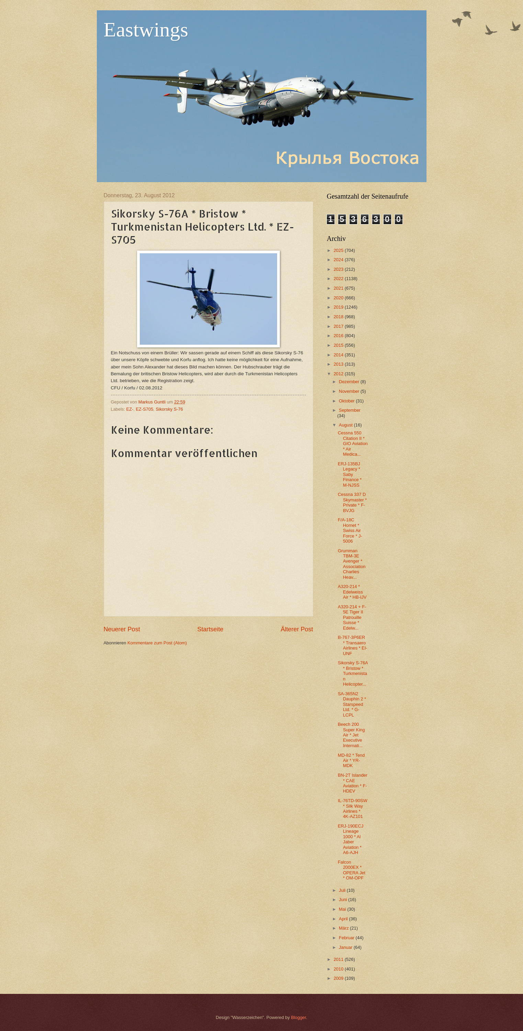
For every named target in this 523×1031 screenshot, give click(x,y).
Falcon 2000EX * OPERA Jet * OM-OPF (351, 870)
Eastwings (146, 29)
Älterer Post (297, 629)
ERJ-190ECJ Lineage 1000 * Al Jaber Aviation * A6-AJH (350, 839)
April (344, 918)
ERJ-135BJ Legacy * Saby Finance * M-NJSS (350, 474)
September (350, 410)
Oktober (347, 400)
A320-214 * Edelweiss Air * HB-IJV (352, 592)
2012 (338, 373)
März (344, 928)
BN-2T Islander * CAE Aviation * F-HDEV (352, 783)
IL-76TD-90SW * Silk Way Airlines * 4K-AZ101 (352, 808)
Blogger (298, 1017)
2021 (338, 288)
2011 (338, 959)
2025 (338, 250)
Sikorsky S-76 (169, 409)
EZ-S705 (145, 409)
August (346, 425)
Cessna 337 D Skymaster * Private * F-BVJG (352, 502)
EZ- (130, 409)
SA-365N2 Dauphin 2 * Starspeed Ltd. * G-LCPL (352, 704)
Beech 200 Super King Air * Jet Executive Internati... (351, 735)
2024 (338, 259)
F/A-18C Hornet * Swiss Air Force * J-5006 (350, 530)
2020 (338, 297)
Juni (343, 899)
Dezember (350, 381)
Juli (343, 890)
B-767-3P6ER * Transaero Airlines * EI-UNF (352, 645)
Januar (346, 947)
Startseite (210, 629)
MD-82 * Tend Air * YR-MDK (351, 760)
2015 (338, 345)
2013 (338, 364)
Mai (343, 909)
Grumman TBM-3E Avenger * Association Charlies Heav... (352, 564)
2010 (338, 969)
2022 (338, 278)
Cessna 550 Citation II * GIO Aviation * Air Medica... (353, 443)
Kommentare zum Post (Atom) (157, 642)
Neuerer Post (122, 629)
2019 (338, 307)
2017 (338, 326)
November (350, 391)
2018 (338, 316)
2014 (338, 354)
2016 (338, 335)
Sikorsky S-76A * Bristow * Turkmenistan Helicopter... (353, 673)
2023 (338, 269)
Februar (347, 937)
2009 (338, 978)
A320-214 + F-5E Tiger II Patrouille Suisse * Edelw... (352, 617)
